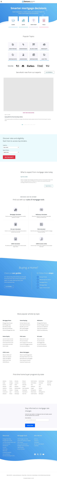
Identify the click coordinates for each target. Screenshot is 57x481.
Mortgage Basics (43, 282)
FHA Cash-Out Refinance (25, 346)
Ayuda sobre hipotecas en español (24, 440)
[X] (38, 454)
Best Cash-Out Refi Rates (7, 328)
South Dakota (41, 381)
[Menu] (1, 1)
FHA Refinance (5, 445)
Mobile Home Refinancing (42, 330)
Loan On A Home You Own (8, 339)
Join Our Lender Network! (39, 444)
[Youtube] (43, 454)
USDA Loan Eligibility (7, 358)
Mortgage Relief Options (42, 323)
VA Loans (4, 447)
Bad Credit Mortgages (24, 328)
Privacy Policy (24, 475)
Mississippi (17, 393)
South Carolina (34, 393)
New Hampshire (25, 388)
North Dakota (33, 383)
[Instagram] (40, 454)
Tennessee (41, 383)
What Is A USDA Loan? (7, 355)
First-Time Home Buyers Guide (8, 455)
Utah (40, 386)
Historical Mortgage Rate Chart (9, 330)
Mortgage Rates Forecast (7, 323)
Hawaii (10, 384)
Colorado (4, 390)
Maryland (16, 386)
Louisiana (16, 383)
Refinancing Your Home (45, 279)
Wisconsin (49, 383)
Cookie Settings (34, 475)
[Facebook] (35, 454)
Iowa (10, 392)
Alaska (4, 383)
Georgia (11, 383)
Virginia (40, 390)
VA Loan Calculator (40, 340)
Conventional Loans (6, 444)
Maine (16, 384)
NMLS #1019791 (9, 475)
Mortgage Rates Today (7, 438)
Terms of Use (29, 475)
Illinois (10, 388)
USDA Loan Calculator (7, 356)
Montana (24, 383)
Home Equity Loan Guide (8, 344)
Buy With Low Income (24, 326)
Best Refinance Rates (7, 326)
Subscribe (30, 425)
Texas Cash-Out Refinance (42, 328)
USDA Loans (5, 449)
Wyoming (49, 384)
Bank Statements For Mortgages (26, 358)
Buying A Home (43, 277)
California (4, 388)
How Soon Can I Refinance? (42, 326)
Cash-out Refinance (6, 454)
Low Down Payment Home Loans (9, 442)
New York (24, 393)
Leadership (36, 445)
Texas (40, 384)
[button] (13, 21)
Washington (41, 393)
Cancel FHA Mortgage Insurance (26, 344)
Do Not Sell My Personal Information (44, 475)
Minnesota (17, 392)
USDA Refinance (6, 362)
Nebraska (24, 384)
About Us (36, 438)
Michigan (16, 390)
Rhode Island (33, 392)
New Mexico (24, 392)
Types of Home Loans (45, 287)
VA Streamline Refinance (42, 346)
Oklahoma (33, 386)
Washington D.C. (42, 392)
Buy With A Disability (24, 330)
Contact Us (36, 440)
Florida (10, 381)
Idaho (10, 386)
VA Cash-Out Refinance (41, 344)
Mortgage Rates (43, 285)
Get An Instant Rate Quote (22, 444)
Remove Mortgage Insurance (42, 324)
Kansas (10, 393)
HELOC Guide (5, 346)
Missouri (24, 381)
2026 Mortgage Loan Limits (22, 438)
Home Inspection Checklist (25, 360)
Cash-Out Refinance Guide (8, 340)
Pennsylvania (33, 390)
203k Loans (5, 450)
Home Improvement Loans (8, 342)
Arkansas (4, 386)
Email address (37, 419)
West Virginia (49, 381)
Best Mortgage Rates (7, 324)
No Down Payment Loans (25, 323)
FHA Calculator (20, 442)
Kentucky (16, 381)
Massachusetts (17, 388)
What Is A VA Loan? (41, 339)
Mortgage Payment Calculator (23, 445)
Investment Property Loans (25, 362)
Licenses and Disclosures (17, 475)
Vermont (40, 388)
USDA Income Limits (7, 360)
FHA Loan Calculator (24, 340)
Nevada (23, 386)
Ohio (32, 384)
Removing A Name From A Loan (26, 356)
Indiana (10, 390)
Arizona (4, 384)
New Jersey (24, 390)
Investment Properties (7, 452)
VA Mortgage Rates (41, 342)
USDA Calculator (20, 447)
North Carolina (34, 381)
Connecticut (5, 392)
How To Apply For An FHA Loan (26, 342)
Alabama (4, 381)
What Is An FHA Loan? (24, 339)
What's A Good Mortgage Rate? (26, 355)
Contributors (36, 442)
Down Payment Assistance (25, 324)
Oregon (32, 388)
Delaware (4, 393)
